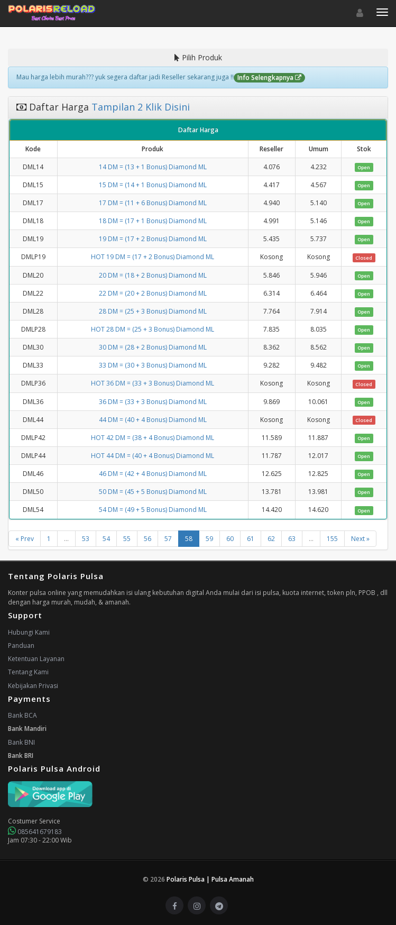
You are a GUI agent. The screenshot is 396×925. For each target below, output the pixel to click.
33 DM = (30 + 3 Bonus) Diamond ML (153, 365)
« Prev (24, 538)
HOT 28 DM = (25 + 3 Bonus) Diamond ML (152, 329)
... (66, 538)
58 (188, 538)
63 (292, 538)
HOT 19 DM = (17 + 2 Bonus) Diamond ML (152, 256)
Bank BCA (22, 715)
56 (147, 538)
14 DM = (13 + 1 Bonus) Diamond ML (153, 166)
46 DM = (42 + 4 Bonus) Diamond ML (153, 473)
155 (332, 538)
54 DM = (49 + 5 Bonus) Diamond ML (153, 509)
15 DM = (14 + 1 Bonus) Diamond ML (153, 184)
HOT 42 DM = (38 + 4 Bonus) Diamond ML (152, 437)
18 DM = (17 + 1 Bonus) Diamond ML (153, 220)
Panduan (21, 645)
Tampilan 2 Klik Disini (139, 106)
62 (271, 538)
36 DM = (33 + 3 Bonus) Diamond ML (153, 401)
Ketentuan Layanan (36, 658)
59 (209, 538)
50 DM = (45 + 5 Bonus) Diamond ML (153, 491)
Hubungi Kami (29, 632)
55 (127, 538)
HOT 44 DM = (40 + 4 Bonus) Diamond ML (152, 455)
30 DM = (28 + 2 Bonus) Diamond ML (153, 347)
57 (168, 538)
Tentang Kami (28, 671)
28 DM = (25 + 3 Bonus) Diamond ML (153, 311)
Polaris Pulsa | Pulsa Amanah (210, 879)
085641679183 (35, 831)
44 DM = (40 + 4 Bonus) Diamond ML (153, 419)
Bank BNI (21, 742)
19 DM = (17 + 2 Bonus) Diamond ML (153, 238)
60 (230, 538)
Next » (360, 538)
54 (106, 538)
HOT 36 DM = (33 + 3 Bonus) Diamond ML (152, 383)
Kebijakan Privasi (33, 685)
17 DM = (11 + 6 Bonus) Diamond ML (153, 202)
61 (250, 538)
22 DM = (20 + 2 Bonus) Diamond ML (153, 293)
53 (85, 538)
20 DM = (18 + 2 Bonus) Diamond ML (153, 275)
